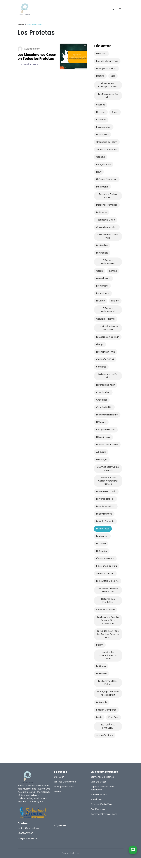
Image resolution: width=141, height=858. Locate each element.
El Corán (100, 300)
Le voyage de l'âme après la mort (108, 693)
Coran (99, 270)
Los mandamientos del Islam (108, 328)
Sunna (115, 112)
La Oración (102, 252)
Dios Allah (101, 53)
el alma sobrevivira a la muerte (108, 468)
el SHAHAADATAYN (105, 351)
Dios (113, 75)
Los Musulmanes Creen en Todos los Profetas (37, 56)
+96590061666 (25, 833)
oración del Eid (104, 407)
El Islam (115, 300)
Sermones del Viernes (102, 776)
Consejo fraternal (105, 318)
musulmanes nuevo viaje (107, 236)
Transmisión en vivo (101, 804)
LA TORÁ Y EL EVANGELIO (108, 726)
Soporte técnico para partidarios (102, 788)
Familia (113, 270)
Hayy (98, 171)
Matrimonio (102, 186)
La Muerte (101, 212)
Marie (99, 717)
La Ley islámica (104, 513)
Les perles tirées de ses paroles (108, 590)
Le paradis (101, 702)
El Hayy (100, 344)
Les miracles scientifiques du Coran (108, 655)
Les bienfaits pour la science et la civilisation (108, 620)
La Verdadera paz (105, 498)
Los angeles (102, 134)
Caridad (100, 156)
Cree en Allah (103, 392)
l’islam (99, 644)
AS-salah (101, 452)
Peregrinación (103, 164)
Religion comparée (106, 709)
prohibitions (102, 285)
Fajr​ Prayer (101, 459)
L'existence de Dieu (106, 565)
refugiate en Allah (105, 429)
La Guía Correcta (105, 521)
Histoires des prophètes (108, 600)
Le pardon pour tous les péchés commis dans (108, 634)
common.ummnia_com (104, 814)
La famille (101, 673)
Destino (100, 75)
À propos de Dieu (105, 573)
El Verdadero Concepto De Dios (108, 85)
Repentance (102, 293)
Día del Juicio (103, 278)
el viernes (101, 422)
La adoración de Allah (107, 336)
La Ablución (102, 536)
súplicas (100, 104)
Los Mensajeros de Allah (108, 96)
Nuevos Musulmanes (107, 444)
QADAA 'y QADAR (105, 359)
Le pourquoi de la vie (107, 580)
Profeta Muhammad (107, 61)
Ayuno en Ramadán (106, 149)
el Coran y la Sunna (106, 179)
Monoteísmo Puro (105, 506)
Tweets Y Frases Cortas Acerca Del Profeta (108, 480)
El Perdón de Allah (105, 384)
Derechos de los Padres (108, 196)
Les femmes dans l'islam (108, 682)
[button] (120, 9)
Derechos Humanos (106, 204)
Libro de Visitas (98, 781)
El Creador (101, 551)
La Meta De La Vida (106, 491)
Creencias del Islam (106, 142)
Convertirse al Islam (106, 227)
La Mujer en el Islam (106, 68)
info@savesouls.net (28, 838)
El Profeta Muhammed (108, 262)
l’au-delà (113, 717)
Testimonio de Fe (105, 219)
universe (100, 112)
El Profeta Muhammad (108, 310)
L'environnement (105, 558)
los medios (102, 245)
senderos (101, 366)
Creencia (101, 119)
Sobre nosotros (99, 794)
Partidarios (96, 799)
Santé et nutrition (105, 609)
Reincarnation (103, 127)
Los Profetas (102, 528)
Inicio (21, 24)
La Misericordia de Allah (107, 376)
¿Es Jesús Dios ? (104, 735)
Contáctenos (98, 809)
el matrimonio (103, 437)
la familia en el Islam (107, 414)
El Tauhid (101, 543)
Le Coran (101, 666)
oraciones (101, 399)
